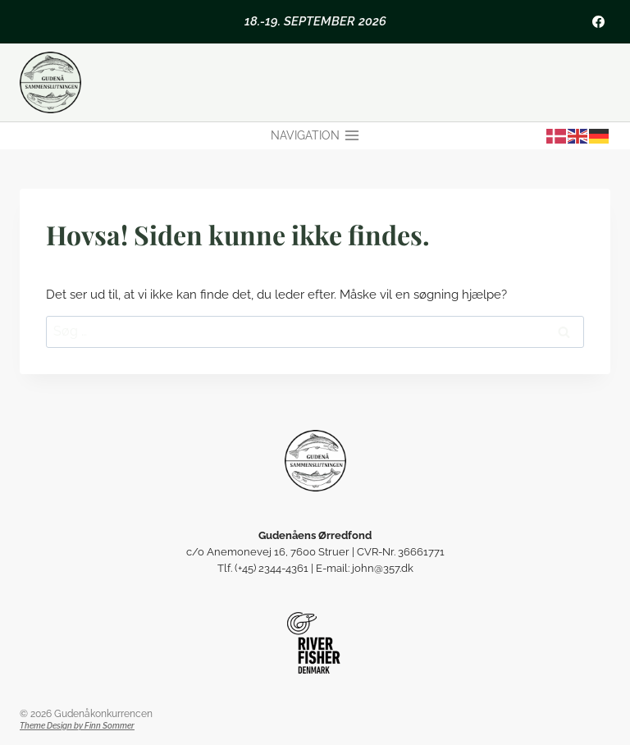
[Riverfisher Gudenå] (315, 643)
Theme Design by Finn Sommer (77, 725)
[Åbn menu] (315, 136)
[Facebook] (598, 21)
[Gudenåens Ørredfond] (315, 460)
